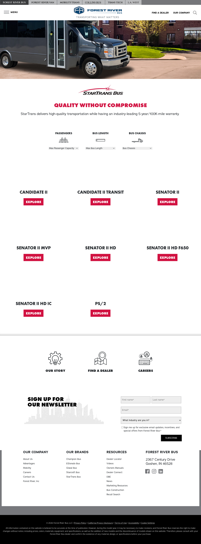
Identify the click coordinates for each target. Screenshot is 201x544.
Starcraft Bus (73, 472)
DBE (109, 476)
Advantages (29, 463)
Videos (110, 463)
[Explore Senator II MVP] (33, 227)
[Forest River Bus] (14, 2)
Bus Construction (115, 490)
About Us (28, 459)
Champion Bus (73, 459)
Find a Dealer (160, 12)
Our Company (181, 12)
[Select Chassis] (137, 148)
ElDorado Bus (73, 463)
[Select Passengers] (64, 148)
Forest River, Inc (31, 481)
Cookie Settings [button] (148, 523)
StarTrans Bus (73, 476)
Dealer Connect (114, 472)
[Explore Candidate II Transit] (100, 171)
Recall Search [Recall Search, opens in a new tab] (113, 494)
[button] (10, 12)
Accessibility (133, 523)
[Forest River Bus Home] (98, 12)
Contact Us (28, 476)
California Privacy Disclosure (100, 523)
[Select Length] (100, 148)
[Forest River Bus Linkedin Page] (160, 471)
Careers (27, 472)
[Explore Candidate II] (33, 171)
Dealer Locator (114, 459)
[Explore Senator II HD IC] (33, 283)
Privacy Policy (80, 523)
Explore (33, 202)
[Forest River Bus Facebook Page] (147, 471)
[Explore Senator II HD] (100, 227)
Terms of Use (120, 523)
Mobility (27, 468)
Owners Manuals (115, 468)
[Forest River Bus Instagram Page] (154, 471)
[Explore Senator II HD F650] (167, 227)
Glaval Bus (71, 468)
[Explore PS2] (100, 283)
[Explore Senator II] (167, 171)
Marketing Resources (117, 485)
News (109, 481)
